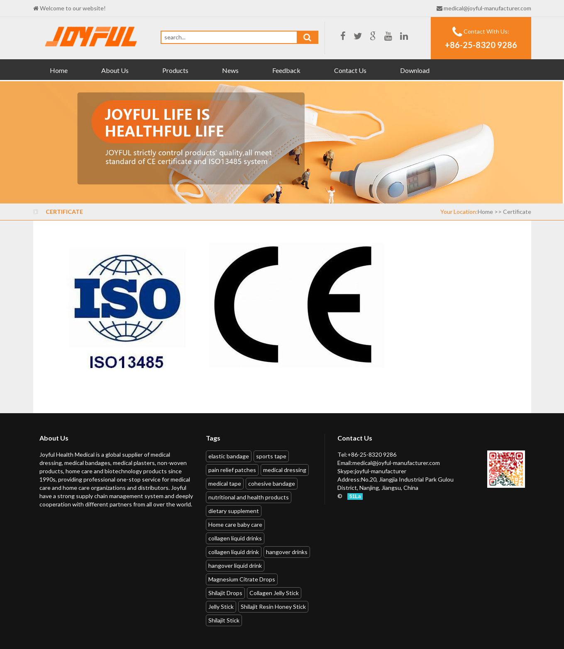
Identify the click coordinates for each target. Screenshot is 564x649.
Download (415, 70)
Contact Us (350, 70)
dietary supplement (233, 510)
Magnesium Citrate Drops (241, 579)
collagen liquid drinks (235, 538)
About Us (115, 70)
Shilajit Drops (225, 592)
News (230, 70)
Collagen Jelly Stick (274, 592)
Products (175, 70)
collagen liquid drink (233, 551)
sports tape (271, 456)
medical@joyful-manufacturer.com (487, 8)
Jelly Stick (221, 606)
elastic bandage (228, 456)
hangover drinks (287, 551)
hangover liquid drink (235, 565)
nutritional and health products (248, 497)
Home (59, 70)
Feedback (286, 70)
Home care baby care (235, 524)
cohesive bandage (271, 483)
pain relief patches (232, 469)
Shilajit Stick (223, 620)
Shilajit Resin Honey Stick (273, 606)
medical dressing (284, 469)
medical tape (224, 483)
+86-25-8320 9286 (481, 45)
